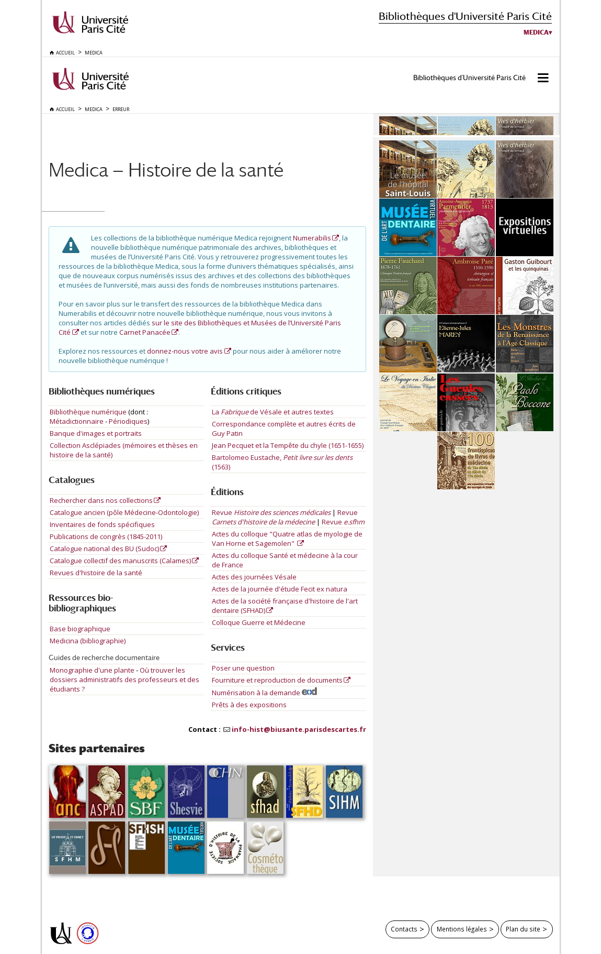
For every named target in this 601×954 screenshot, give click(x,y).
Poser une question (243, 668)
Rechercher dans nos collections (101, 500)
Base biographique (80, 628)
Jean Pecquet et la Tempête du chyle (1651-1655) (288, 445)
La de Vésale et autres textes (273, 411)
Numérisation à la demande (264, 692)
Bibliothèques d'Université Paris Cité (465, 16)
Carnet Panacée (145, 332)
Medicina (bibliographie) (88, 640)
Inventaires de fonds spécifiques (102, 524)
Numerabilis (312, 238)
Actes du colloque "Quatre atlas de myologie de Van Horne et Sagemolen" (287, 538)
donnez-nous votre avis (185, 351)
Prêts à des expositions (249, 704)
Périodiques (128, 421)
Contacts (404, 929)
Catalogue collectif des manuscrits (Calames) (120, 560)
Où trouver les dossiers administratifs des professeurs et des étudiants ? (124, 679)
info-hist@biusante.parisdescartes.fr (299, 729)
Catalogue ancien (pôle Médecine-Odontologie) (124, 512)
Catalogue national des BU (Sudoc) (104, 548)
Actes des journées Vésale (254, 577)
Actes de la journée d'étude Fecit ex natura (279, 589)
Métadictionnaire (77, 421)
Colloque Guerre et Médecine (258, 622)
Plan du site (523, 929)
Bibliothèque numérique (88, 411)
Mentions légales (462, 929)
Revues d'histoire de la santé (96, 572)
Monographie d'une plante (93, 670)
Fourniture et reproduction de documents (277, 680)
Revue (271, 512)
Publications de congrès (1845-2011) (106, 536)
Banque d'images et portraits (96, 433)
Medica (536, 32)
